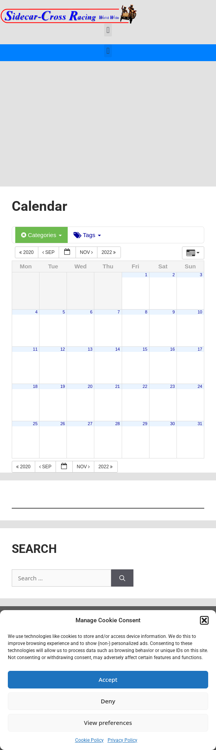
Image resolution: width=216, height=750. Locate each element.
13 (90, 349)
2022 (109, 252)
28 (117, 423)
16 (172, 349)
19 (62, 386)
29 (145, 423)
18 (35, 386)
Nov (87, 252)
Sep (49, 252)
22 (145, 386)
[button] (204, 620)
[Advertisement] (108, 120)
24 (200, 386)
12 (62, 349)
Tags (87, 235)
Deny (108, 701)
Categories (41, 235)
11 (35, 349)
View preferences (108, 722)
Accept (108, 679)
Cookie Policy (89, 740)
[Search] (122, 578)
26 (62, 423)
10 (200, 312)
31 (200, 423)
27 (90, 423)
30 (172, 423)
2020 (27, 252)
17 (200, 349)
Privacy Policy (122, 740)
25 (35, 423)
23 (172, 386)
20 (90, 386)
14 (117, 349)
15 (145, 349)
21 (117, 386)
